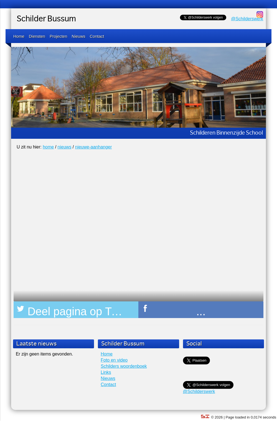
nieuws (65, 147)
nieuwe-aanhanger (93, 147)
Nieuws (78, 36)
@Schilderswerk (247, 18)
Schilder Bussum (46, 19)
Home (18, 36)
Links (106, 372)
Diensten (37, 36)
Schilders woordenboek (124, 366)
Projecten (58, 36)
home (48, 147)
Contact (97, 36)
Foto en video (114, 360)
